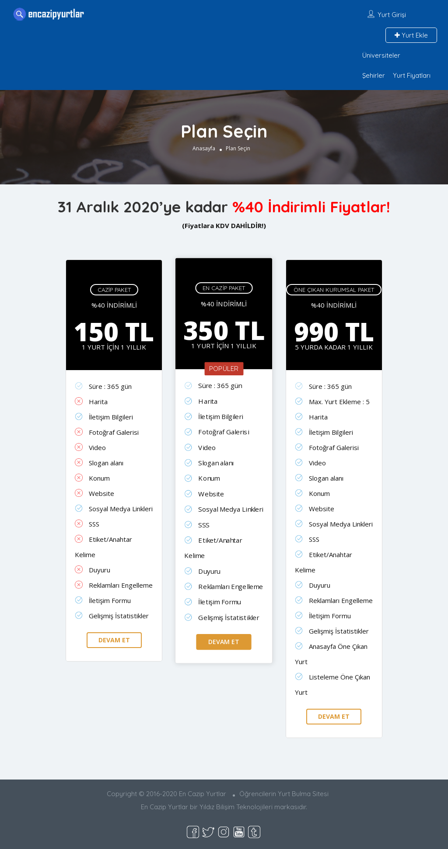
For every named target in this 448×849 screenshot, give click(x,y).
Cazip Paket (114, 289)
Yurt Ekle (411, 35)
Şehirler (373, 75)
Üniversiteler (381, 55)
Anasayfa (203, 148)
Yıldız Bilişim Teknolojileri (236, 807)
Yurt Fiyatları (411, 75)
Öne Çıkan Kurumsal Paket (334, 289)
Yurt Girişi (392, 14)
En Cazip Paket (224, 287)
